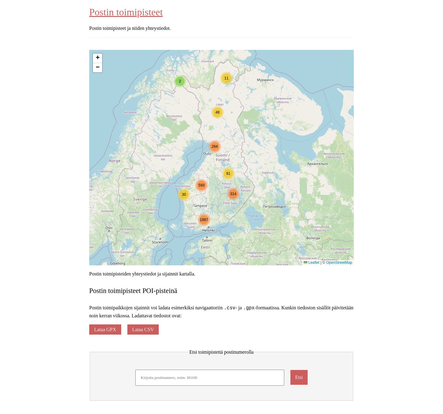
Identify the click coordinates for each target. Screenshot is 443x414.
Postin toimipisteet (126, 12)
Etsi (299, 377)
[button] (180, 81)
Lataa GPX (105, 329)
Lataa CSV (143, 329)
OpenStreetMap (339, 262)
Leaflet (311, 262)
